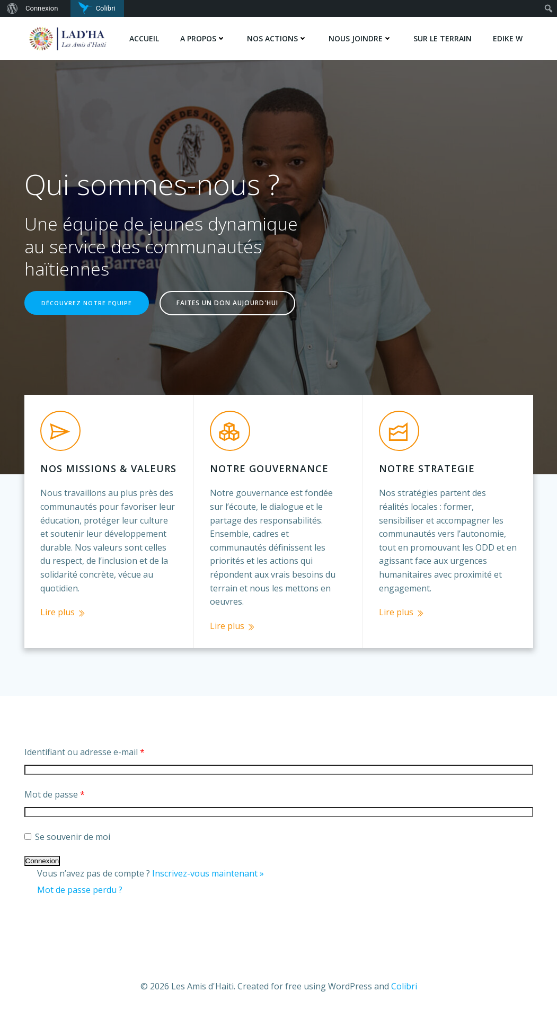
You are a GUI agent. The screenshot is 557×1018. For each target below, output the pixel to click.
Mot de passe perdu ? (79, 890)
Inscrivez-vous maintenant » (208, 873)
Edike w (508, 38)
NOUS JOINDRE (360, 38)
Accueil (144, 38)
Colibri (404, 986)
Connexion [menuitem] (41, 8)
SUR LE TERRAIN (442, 38)
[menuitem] (11, 8)
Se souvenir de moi (67, 837)
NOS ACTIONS (277, 38)
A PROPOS (203, 38)
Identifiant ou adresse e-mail (84, 752)
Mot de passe (54, 794)
